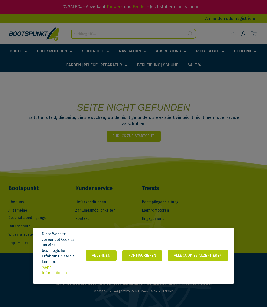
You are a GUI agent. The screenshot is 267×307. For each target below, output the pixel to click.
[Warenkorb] (254, 33)
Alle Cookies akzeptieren (198, 255)
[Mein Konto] (243, 33)
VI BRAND (167, 291)
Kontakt (82, 218)
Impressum (18, 243)
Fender (139, 6)
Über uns (16, 202)
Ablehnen (101, 255)
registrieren (247, 18)
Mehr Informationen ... (56, 270)
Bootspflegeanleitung (160, 202)
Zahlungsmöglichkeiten (95, 210)
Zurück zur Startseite (134, 136)
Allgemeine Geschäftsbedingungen (28, 214)
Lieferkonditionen (90, 202)
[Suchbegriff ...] (128, 34)
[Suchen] (190, 34)
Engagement (153, 218)
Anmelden (215, 18)
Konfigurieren (142, 255)
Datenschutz (19, 226)
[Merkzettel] (233, 33)
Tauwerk (115, 6)
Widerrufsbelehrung (25, 234)
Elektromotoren (155, 210)
